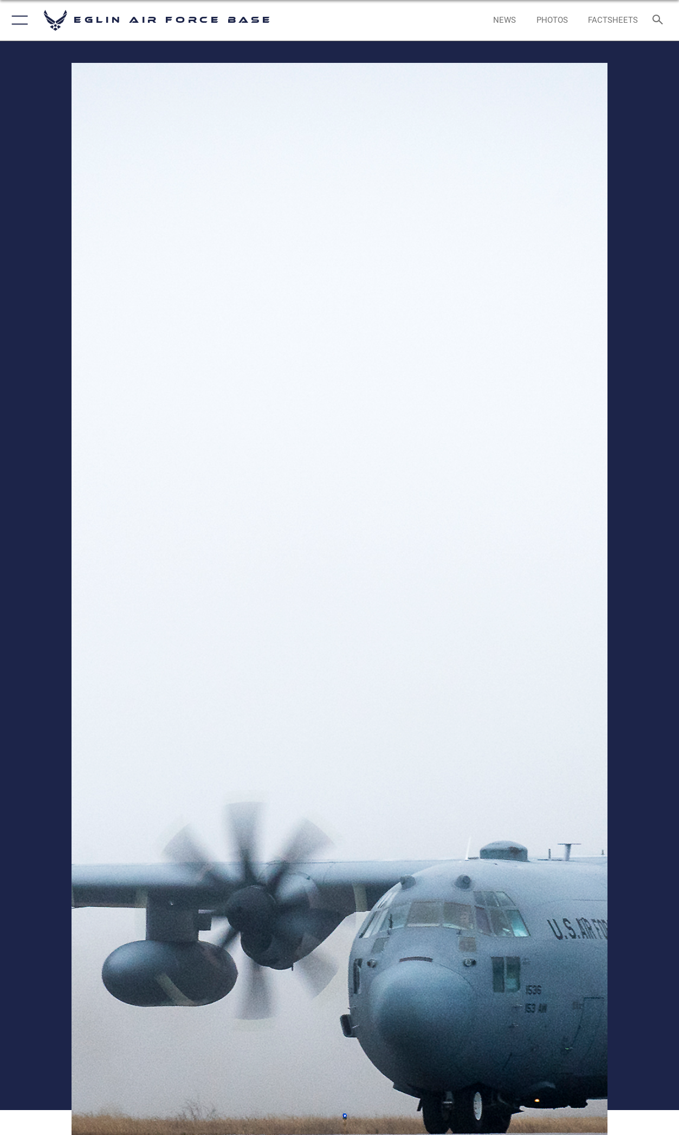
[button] (17, 20)
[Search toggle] (660, 20)
